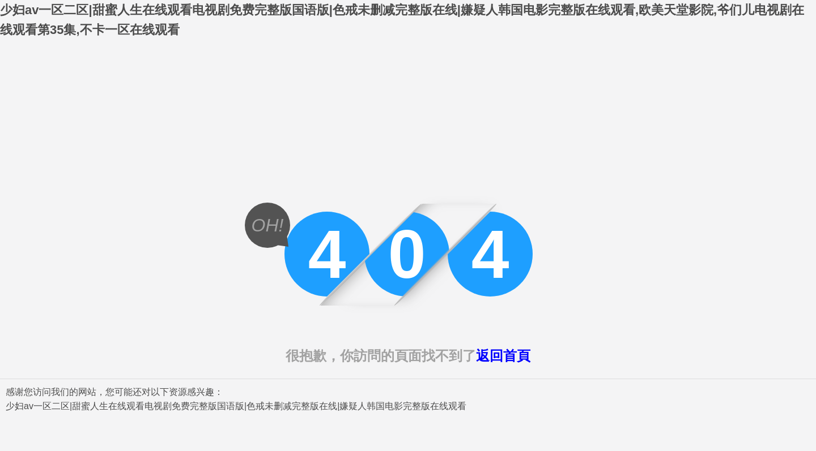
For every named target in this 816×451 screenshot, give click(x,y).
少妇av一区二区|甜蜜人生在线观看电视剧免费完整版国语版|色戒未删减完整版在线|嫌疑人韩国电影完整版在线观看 (236, 406)
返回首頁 (503, 355)
